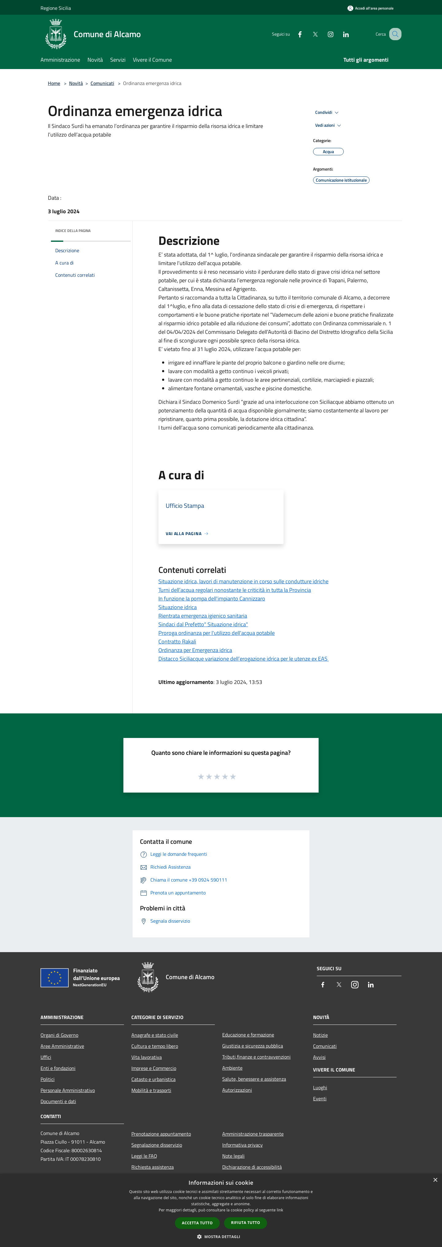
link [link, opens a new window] (280, 1210)
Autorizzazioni (237, 1090)
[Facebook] (293, 34)
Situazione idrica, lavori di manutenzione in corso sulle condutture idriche (243, 581)
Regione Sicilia (56, 8)
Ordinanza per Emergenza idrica (195, 650)
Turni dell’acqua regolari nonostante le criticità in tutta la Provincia (234, 590)
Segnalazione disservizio (156, 1145)
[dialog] (221, 1210)
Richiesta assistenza (152, 1167)
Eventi (320, 1098)
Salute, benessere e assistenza (254, 1079)
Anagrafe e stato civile (154, 1035)
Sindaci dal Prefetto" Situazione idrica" (203, 624)
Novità (76, 83)
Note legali (233, 1156)
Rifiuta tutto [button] (245, 1222)
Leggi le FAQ (144, 1156)
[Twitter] (309, 34)
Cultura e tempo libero (154, 1046)
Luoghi (320, 1087)
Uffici (46, 1057)
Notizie (320, 1035)
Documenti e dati (58, 1101)
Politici (48, 1079)
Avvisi (319, 1057)
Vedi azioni (329, 125)
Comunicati (102, 83)
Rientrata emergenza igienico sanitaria (202, 616)
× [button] (435, 1180)
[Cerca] (394, 34)
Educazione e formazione (248, 1034)
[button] (221, 1236)
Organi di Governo (59, 1035)
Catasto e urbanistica (153, 1079)
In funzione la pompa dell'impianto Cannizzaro (211, 598)
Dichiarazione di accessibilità (252, 1167)
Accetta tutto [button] (197, 1223)
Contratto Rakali (177, 641)
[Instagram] (324, 34)
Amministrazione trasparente (253, 1133)
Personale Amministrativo (68, 1090)
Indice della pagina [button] (73, 231)
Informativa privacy (242, 1145)
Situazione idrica (177, 607)
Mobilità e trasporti (151, 1090)
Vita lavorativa (146, 1057)
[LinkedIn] (339, 34)
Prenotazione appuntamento (161, 1133)
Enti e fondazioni (58, 1068)
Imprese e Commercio (153, 1068)
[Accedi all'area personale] (370, 8)
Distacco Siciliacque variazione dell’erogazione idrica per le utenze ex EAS (243, 658)
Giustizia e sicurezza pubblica (252, 1045)
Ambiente (232, 1067)
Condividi (327, 112)
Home (54, 83)
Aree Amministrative (62, 1046)
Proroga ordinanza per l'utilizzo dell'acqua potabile (216, 633)
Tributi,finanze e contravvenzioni (256, 1056)
